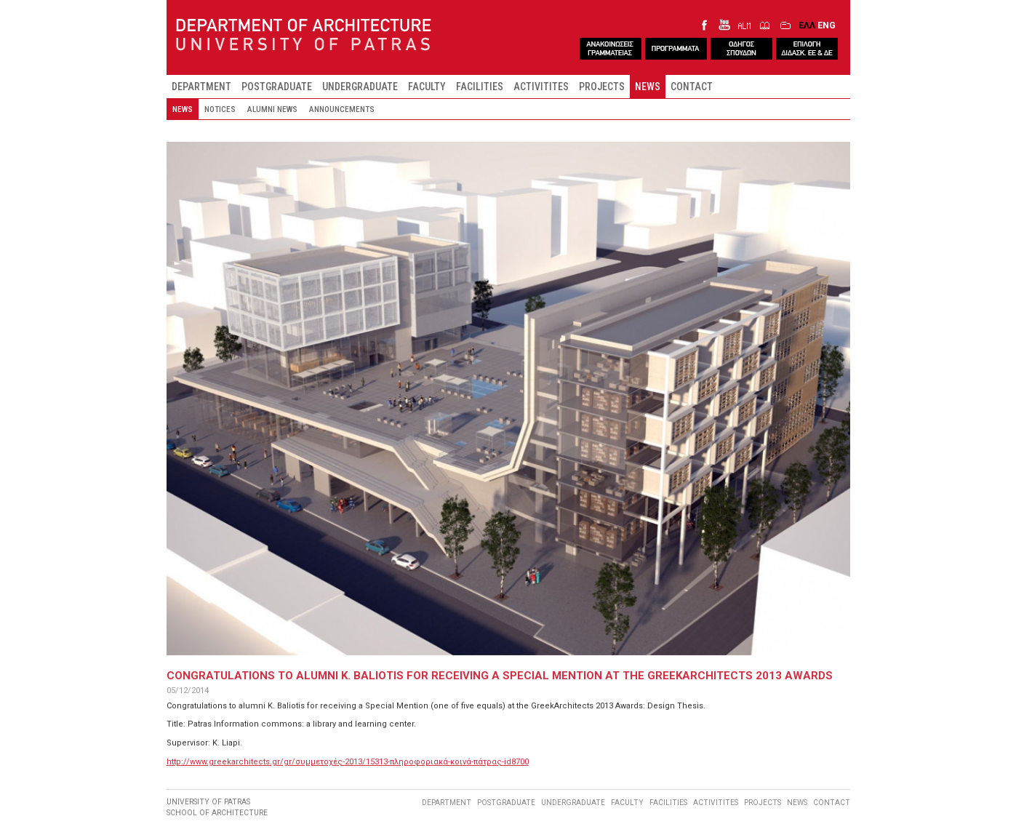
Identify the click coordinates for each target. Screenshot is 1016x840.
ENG (826, 25)
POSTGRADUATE (276, 86)
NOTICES (220, 109)
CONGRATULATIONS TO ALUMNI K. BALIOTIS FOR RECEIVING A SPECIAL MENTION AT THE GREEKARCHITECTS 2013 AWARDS (500, 675)
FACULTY (427, 86)
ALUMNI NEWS (272, 109)
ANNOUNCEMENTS (342, 109)
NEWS (647, 86)
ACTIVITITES (541, 86)
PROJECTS (602, 86)
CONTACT (692, 86)
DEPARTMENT (201, 86)
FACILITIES (479, 86)
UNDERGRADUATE (360, 86)
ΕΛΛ (807, 25)
